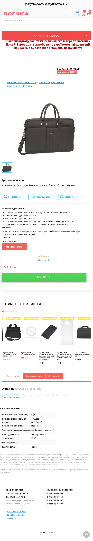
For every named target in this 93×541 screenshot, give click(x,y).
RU (78, 14)
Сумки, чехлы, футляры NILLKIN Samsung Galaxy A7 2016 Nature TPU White (64, 356)
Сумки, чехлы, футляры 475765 (28, 353)
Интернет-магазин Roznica (21, 82)
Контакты (11, 518)
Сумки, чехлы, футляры (19, 86)
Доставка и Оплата (16, 511)
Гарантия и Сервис (15, 514)
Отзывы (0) (44, 260)
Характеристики (14, 246)
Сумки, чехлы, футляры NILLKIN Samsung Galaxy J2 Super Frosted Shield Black (46, 356)
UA (77, 11)
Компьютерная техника (51, 82)
